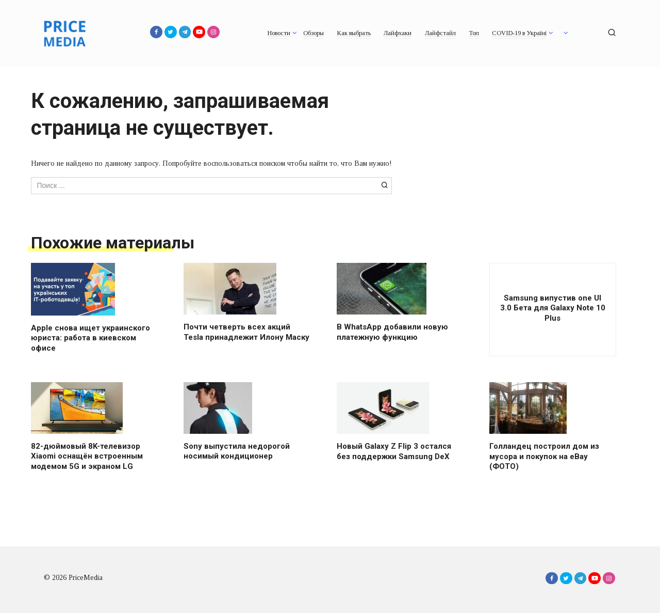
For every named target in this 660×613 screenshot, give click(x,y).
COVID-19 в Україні (519, 33)
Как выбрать (354, 33)
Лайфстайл (440, 33)
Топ (474, 33)
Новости (278, 33)
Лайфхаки (397, 33)
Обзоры (313, 33)
